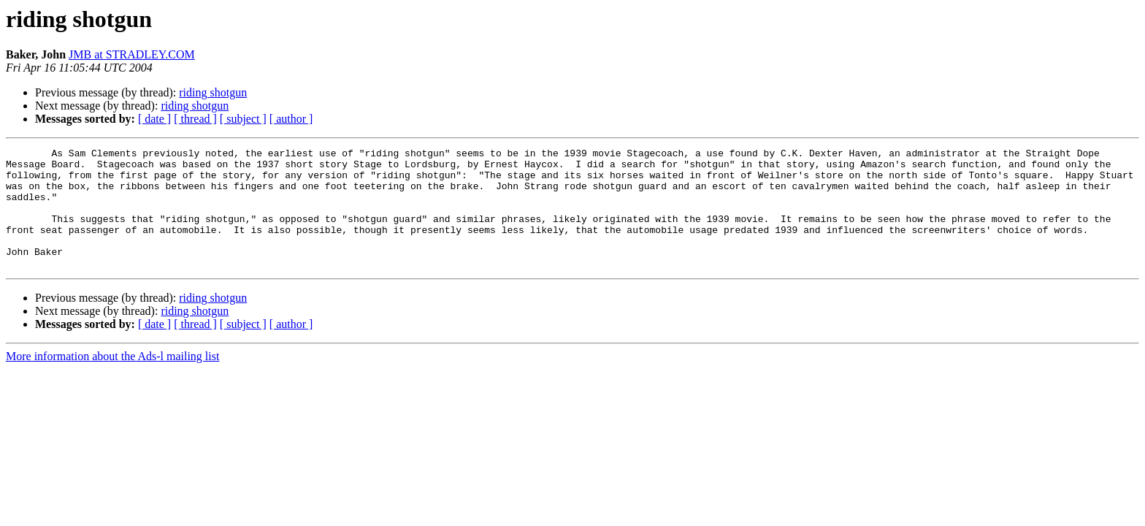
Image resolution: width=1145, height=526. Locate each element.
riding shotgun (213, 92)
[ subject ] (243, 119)
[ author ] (291, 119)
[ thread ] (195, 119)
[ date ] (154, 119)
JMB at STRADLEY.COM (132, 54)
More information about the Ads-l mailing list (112, 380)
